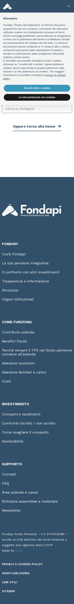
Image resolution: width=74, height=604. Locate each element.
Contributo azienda (18, 332)
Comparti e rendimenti (21, 414)
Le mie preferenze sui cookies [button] (37, 97)
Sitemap (8, 591)
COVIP (48, 545)
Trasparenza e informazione (25, 281)
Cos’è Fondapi (13, 254)
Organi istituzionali (18, 299)
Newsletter (11, 510)
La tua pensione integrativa (25, 263)
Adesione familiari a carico (24, 372)
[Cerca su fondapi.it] (37, 109)
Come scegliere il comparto (25, 432)
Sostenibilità (12, 441)
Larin (19, 550)
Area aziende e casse (20, 492)
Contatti (9, 474)
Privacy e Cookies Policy (22, 564)
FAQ (5, 483)
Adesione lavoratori (18, 363)
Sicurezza (10, 290)
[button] (69, 6)
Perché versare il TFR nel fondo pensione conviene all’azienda (37, 352)
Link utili (9, 582)
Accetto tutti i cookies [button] (37, 88)
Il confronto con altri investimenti (30, 272)
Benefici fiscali (14, 341)
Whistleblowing (15, 573)
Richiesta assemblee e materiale (30, 501)
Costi (6, 381)
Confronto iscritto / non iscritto (28, 423)
